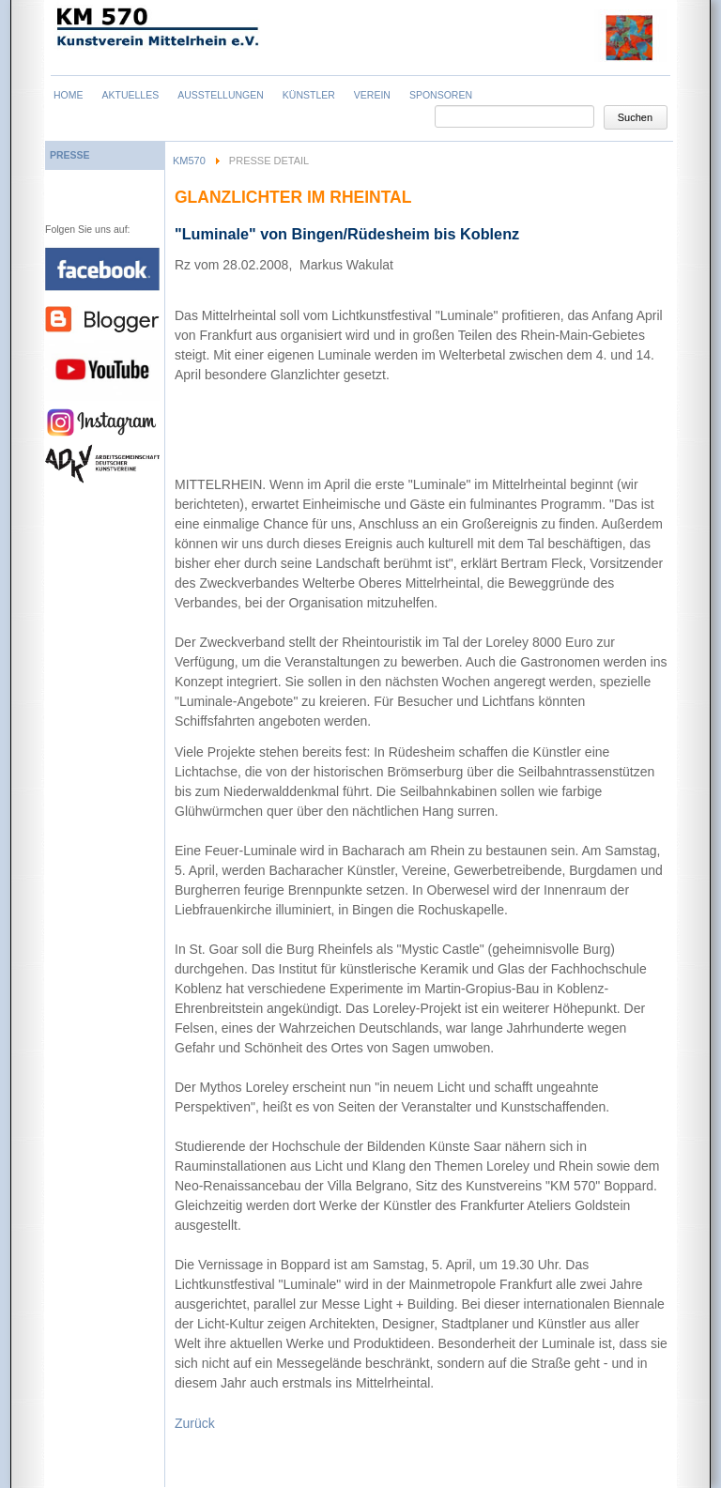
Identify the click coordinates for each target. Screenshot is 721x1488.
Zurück (195, 1423)
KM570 (189, 160)
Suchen (635, 117)
